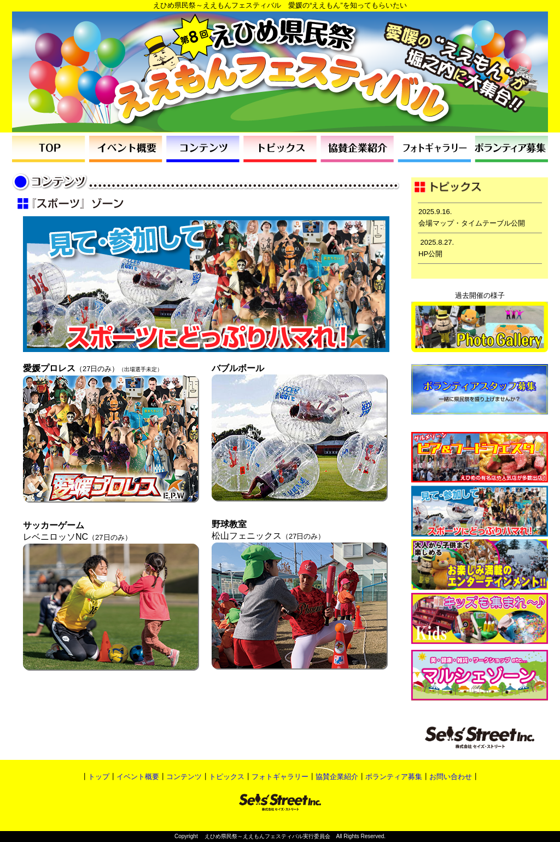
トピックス (226, 776)
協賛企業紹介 (337, 776)
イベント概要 (137, 776)
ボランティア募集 (393, 776)
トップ (98, 776)
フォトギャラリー (280, 776)
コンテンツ (184, 776)
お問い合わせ (450, 776)
